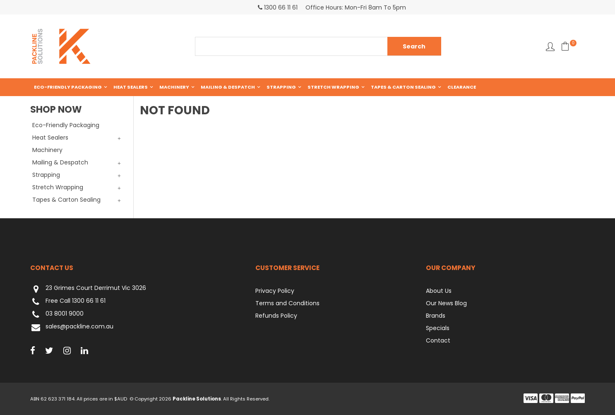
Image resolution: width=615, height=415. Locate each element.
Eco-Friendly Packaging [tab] (65, 125)
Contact (438, 340)
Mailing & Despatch (228, 87)
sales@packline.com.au (71, 327)
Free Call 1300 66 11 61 (68, 301)
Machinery (174, 87)
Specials (437, 328)
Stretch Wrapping (333, 87)
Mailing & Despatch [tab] (60, 162)
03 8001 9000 (57, 314)
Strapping (281, 87)
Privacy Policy (274, 291)
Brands (435, 315)
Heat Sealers (130, 87)
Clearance (461, 87)
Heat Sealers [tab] (50, 137)
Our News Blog (446, 303)
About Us (439, 291)
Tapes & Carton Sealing (403, 87)
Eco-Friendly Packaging (68, 87)
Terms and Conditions (287, 303)
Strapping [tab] (46, 175)
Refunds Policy (276, 315)
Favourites (550, 46)
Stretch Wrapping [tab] (57, 187)
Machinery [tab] (47, 150)
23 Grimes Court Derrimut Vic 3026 (88, 289)
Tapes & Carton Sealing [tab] (66, 199)
